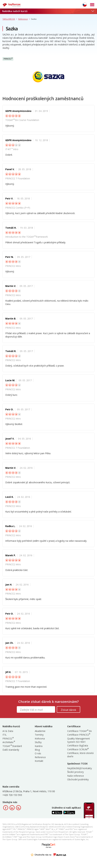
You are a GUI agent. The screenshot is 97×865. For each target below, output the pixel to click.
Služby (38, 742)
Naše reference (75, 775)
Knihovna (40, 738)
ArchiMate (8, 742)
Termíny (39, 734)
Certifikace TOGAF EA (79, 731)
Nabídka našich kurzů (48, 11)
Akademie (40, 731)
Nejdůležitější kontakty (79, 768)
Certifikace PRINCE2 (78, 734)
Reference (40, 757)
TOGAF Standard (12, 746)
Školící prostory (75, 771)
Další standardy (10, 749)
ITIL (4, 734)
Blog (37, 749)
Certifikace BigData (77, 745)
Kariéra (38, 746)
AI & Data (7, 731)
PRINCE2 (8, 58)
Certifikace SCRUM (78, 749)
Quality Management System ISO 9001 (78, 740)
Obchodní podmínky (78, 779)
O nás (38, 753)
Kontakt (39, 760)
